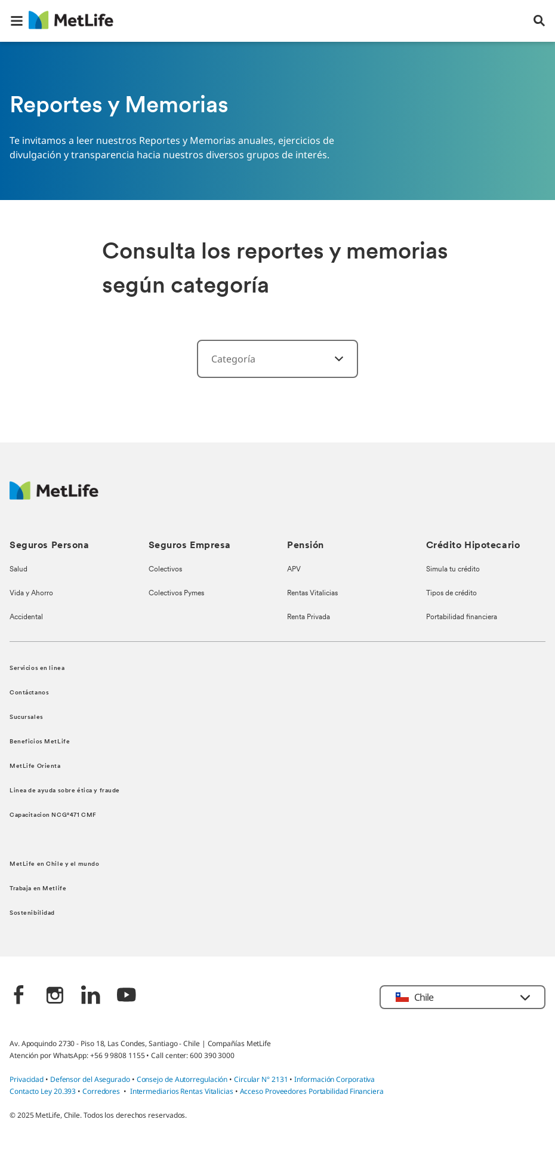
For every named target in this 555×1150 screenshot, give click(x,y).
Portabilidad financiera (461, 617)
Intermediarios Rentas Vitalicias (181, 1091)
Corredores (101, 1091)
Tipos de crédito (451, 593)
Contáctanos (29, 693)
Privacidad (27, 1079)
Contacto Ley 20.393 (43, 1091)
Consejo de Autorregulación (182, 1079)
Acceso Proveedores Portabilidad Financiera (312, 1091)
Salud (18, 569)
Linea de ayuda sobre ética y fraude (65, 791)
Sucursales (27, 717)
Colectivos (165, 569)
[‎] (332, 359)
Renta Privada (308, 617)
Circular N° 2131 (261, 1079)
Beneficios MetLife (40, 742)
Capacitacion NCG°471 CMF (53, 815)
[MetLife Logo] (54, 496)
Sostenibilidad (32, 913)
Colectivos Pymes (176, 593)
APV (294, 569)
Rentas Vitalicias (312, 593)
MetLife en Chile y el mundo (54, 864)
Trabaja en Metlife (38, 888)
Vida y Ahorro (31, 593)
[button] (17, 21)
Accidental (26, 617)
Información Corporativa (334, 1079)
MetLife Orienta (35, 766)
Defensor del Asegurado (90, 1079)
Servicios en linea (37, 668)
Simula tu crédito (453, 569)
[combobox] (277, 359)
